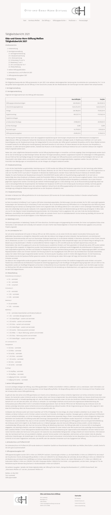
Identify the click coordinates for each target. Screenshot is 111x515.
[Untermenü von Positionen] (76, 20)
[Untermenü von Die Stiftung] (50, 20)
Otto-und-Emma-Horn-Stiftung (50, 494)
